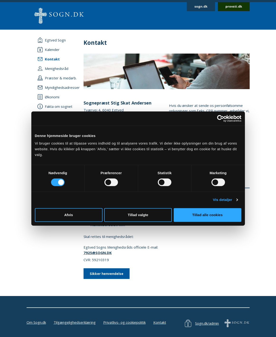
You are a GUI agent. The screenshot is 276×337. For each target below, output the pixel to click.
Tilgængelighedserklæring (75, 322)
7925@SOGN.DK (98, 252)
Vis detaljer (222, 200)
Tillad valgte (138, 215)
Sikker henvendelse (106, 273)
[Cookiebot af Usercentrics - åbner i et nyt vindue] (220, 118)
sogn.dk (200, 6)
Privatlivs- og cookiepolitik (124, 322)
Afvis (68, 215)
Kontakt (159, 322)
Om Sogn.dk (36, 322)
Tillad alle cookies (207, 215)
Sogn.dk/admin (207, 323)
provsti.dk (233, 6)
